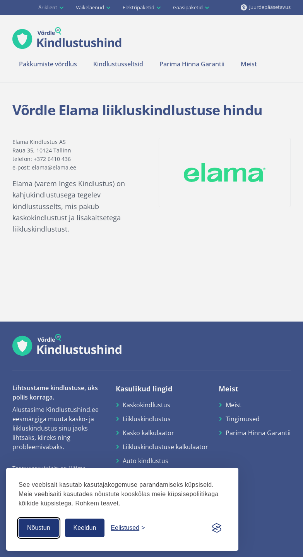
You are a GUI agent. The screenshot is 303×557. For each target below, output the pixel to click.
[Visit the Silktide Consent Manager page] (216, 528)
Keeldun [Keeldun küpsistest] (85, 527)
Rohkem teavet (96, 503)
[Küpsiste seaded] (128, 527)
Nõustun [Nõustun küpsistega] (38, 527)
